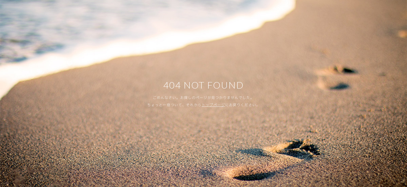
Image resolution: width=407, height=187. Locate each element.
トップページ (213, 105)
